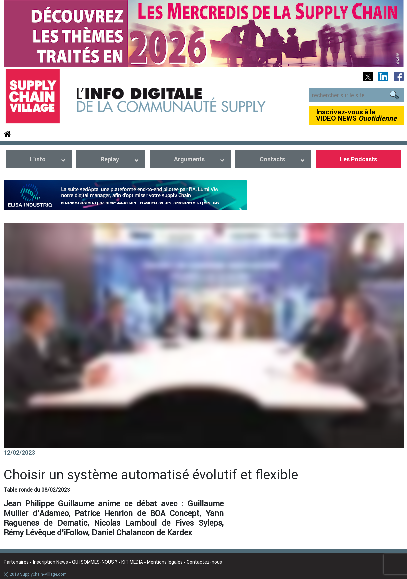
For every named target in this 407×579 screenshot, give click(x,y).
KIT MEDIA (132, 562)
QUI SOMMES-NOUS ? (94, 562)
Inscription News (50, 562)
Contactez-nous (204, 562)
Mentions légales (165, 562)
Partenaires (16, 562)
